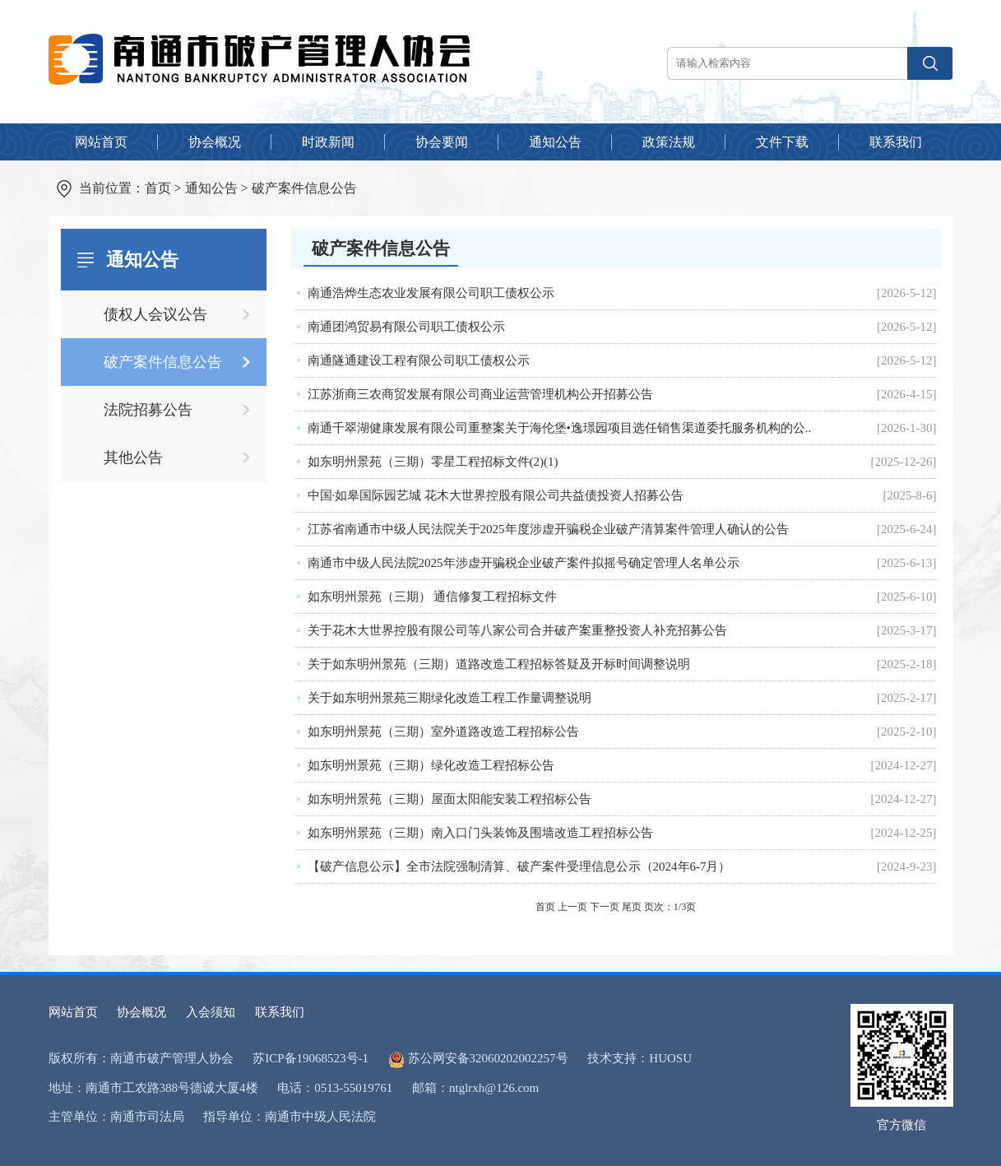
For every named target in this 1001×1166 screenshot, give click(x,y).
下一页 (604, 907)
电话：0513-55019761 (334, 1087)
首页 (158, 188)
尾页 (632, 907)
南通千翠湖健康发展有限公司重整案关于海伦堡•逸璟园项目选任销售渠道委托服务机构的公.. (560, 427)
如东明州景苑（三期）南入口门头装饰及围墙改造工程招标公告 (480, 832)
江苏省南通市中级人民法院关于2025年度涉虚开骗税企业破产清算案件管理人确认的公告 (548, 529)
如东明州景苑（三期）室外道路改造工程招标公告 (443, 731)
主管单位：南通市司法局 (116, 1116)
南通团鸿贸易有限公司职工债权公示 (406, 326)
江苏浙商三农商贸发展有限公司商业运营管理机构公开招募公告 (480, 394)
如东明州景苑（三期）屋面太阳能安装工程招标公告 (449, 799)
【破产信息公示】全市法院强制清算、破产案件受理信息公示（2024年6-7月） (519, 866)
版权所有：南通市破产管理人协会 (141, 1058)
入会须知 (210, 1012)
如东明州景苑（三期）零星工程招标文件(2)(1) (433, 461)
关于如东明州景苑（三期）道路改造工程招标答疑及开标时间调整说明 (499, 664)
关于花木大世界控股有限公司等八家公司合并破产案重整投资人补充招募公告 (517, 630)
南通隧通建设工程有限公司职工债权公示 (419, 360)
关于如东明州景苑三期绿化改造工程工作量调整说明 (449, 697)
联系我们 (279, 1012)
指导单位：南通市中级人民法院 (289, 1116)
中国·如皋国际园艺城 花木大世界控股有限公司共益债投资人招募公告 (496, 495)
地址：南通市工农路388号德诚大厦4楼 (153, 1087)
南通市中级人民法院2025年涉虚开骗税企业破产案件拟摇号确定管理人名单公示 (523, 562)
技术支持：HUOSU (639, 1058)
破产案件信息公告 (304, 188)
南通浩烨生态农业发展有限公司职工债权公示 (431, 293)
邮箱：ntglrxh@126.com (475, 1087)
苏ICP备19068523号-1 (310, 1058)
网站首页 (73, 1012)
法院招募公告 (148, 410)
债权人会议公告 (155, 314)
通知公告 (211, 188)
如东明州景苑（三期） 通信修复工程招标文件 (433, 596)
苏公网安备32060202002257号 (488, 1058)
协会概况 (141, 1012)
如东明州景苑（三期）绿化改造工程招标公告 (431, 765)
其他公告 (133, 457)
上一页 (572, 907)
